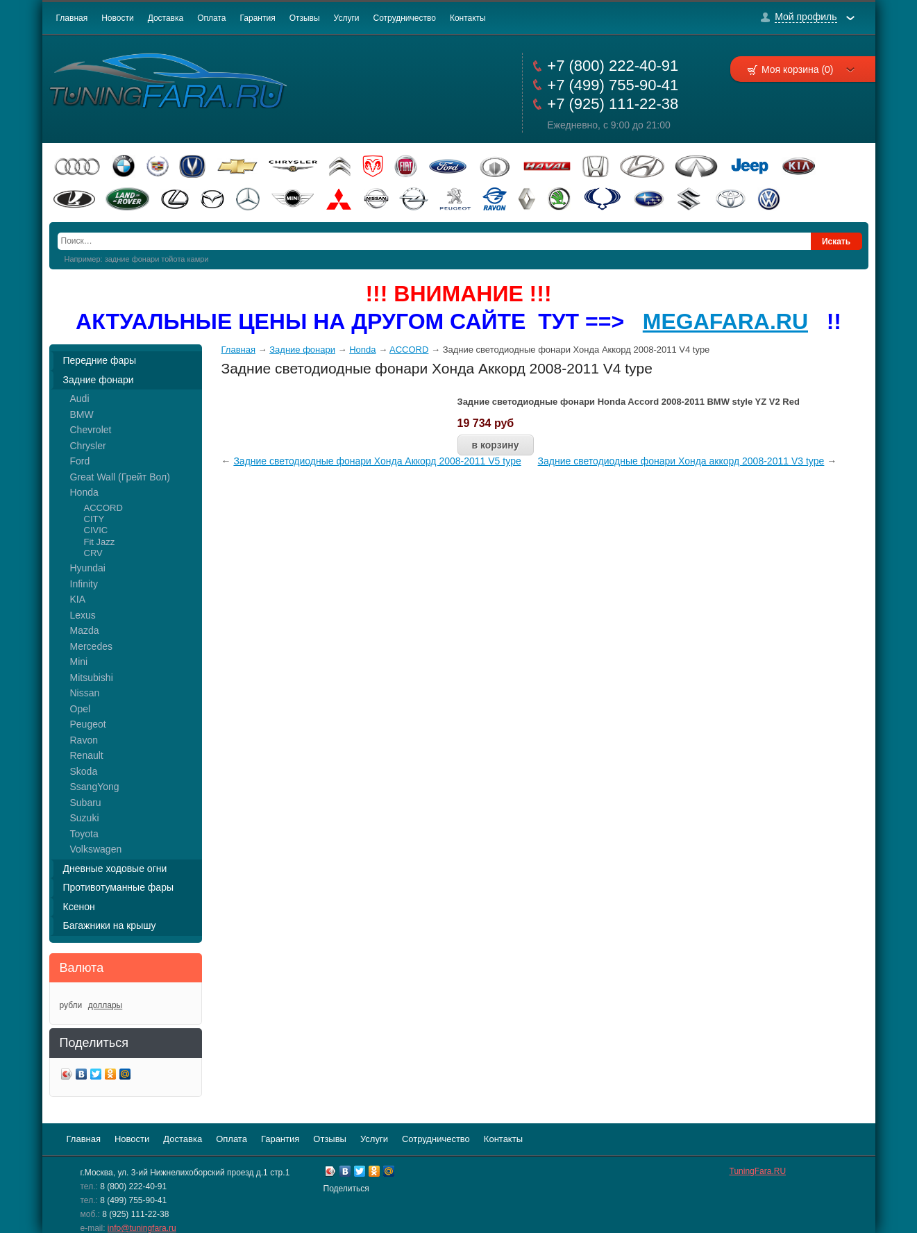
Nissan (85, 692)
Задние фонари (98, 379)
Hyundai (88, 567)
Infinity (84, 583)
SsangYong (94, 786)
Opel (80, 708)
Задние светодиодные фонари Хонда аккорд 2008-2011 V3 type (681, 461)
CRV (93, 553)
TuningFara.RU (758, 1171)
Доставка (166, 18)
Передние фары (100, 360)
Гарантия (257, 18)
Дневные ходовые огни (115, 868)
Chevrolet (91, 429)
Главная (72, 18)
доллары (105, 1005)
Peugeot (88, 724)
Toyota (84, 833)
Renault (86, 755)
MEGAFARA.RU (725, 321)
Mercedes (91, 646)
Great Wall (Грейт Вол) (120, 477)
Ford (80, 461)
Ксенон (79, 906)
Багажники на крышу (109, 925)
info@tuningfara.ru (142, 1228)
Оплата (211, 18)
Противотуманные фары (118, 887)
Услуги (347, 18)
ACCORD (103, 508)
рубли (71, 1005)
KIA (78, 599)
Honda (84, 492)
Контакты (468, 18)
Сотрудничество (404, 18)
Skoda (84, 771)
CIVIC (96, 530)
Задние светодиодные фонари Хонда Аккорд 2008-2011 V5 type (377, 461)
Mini (79, 661)
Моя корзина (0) (808, 69)
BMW (82, 414)
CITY (94, 519)
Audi (80, 398)
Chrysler (88, 445)
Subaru (85, 802)
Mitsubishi (91, 677)
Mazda (84, 630)
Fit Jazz (99, 542)
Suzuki (84, 817)
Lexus (83, 615)
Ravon (84, 740)
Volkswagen (96, 849)
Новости (117, 18)
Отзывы (304, 18)
